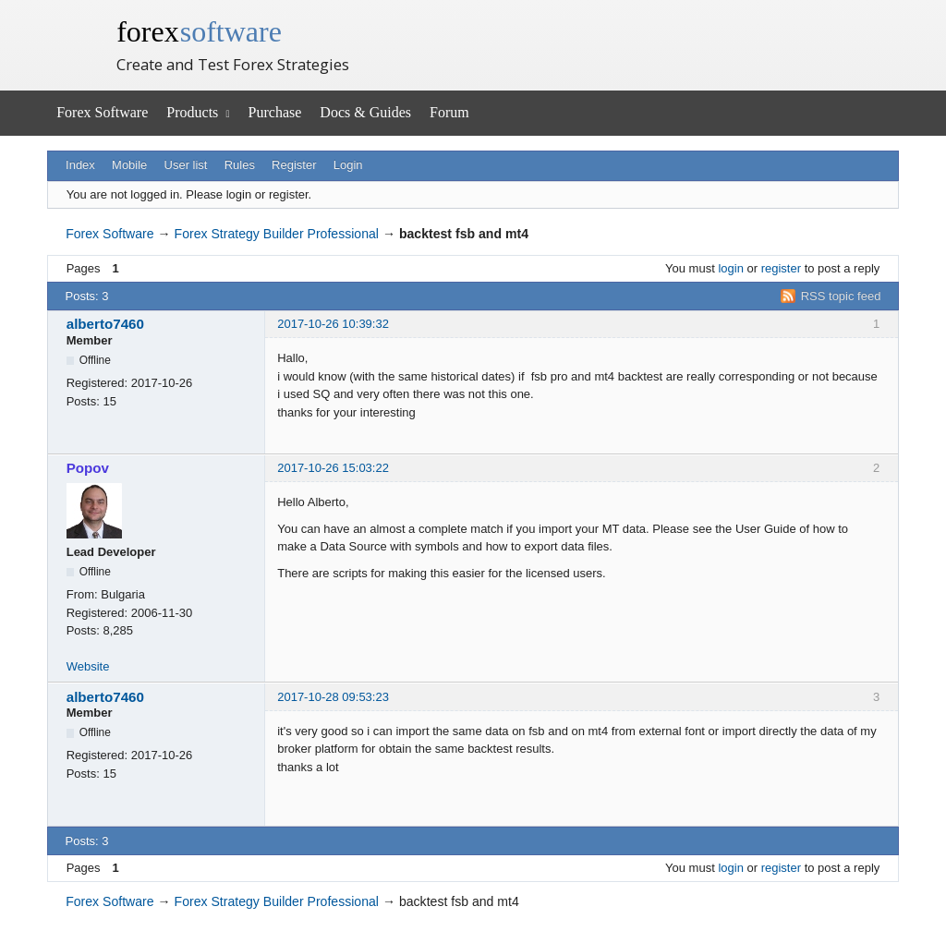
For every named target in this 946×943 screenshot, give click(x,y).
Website (88, 666)
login (730, 268)
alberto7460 (105, 324)
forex (199, 31)
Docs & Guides (365, 112)
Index (80, 165)
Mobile (129, 165)
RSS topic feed (841, 296)
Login (348, 165)
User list (186, 165)
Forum (449, 112)
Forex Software (102, 112)
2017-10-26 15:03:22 (333, 468)
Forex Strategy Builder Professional (277, 233)
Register (294, 165)
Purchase (275, 112)
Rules (239, 165)
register (781, 268)
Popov (88, 468)
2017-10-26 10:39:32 (333, 324)
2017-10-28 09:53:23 (333, 697)
